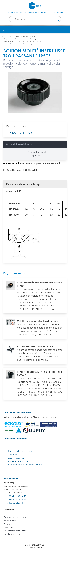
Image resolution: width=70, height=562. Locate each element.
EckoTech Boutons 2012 (19, 133)
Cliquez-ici (35, 155)
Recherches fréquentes (15, 530)
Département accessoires (15, 438)
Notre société (10, 520)
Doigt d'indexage (16, 458)
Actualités (8, 524)
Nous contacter (11, 478)
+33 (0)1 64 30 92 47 (16, 496)
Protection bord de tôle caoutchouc (25, 464)
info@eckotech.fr (15, 503)
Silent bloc (13, 454)
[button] (66, 30)
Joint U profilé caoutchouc (20, 451)
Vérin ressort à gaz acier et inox (22, 448)
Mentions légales (12, 534)
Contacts (8, 527)
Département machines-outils (17, 412)
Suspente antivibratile (18, 461)
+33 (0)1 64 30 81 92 (16, 499)
